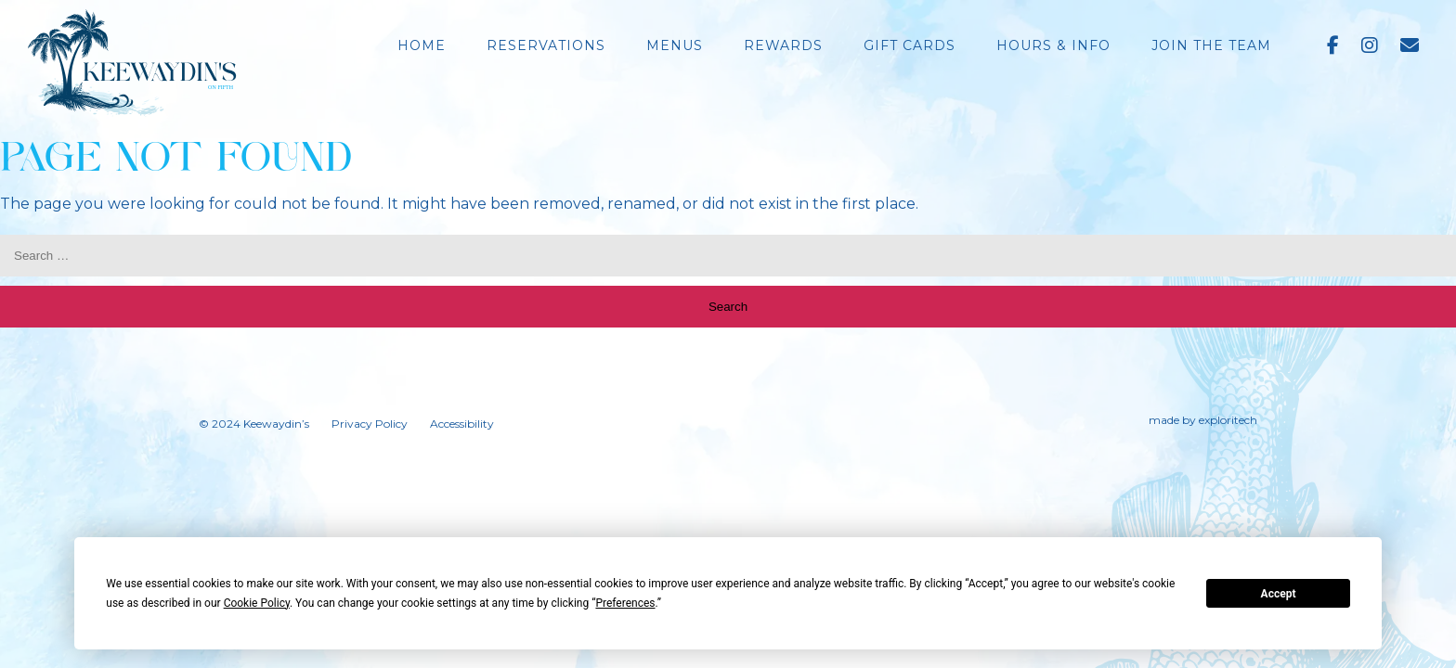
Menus (674, 45)
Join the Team (1211, 45)
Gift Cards (910, 45)
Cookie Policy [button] (257, 603)
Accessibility (462, 423)
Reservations (546, 45)
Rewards (783, 45)
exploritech (1228, 420)
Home (421, 45)
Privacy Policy (370, 423)
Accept (1278, 593)
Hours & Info (1053, 45)
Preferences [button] (625, 603)
